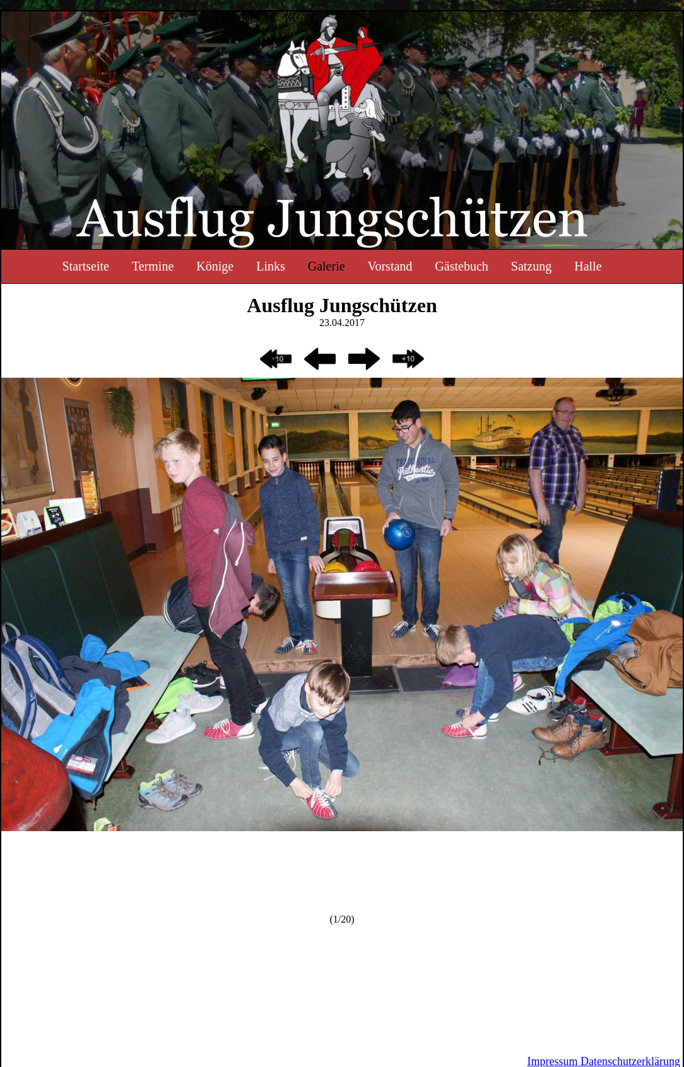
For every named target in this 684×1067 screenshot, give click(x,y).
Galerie (326, 266)
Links (270, 266)
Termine (153, 266)
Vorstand (390, 266)
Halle (587, 266)
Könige (214, 266)
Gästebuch (461, 266)
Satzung (531, 266)
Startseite (85, 266)
